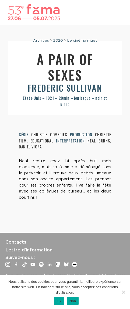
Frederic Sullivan (65, 87)
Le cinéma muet (82, 40)
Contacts (15, 242)
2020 (58, 40)
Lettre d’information (28, 249)
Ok (59, 301)
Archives (41, 40)
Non (72, 301)
